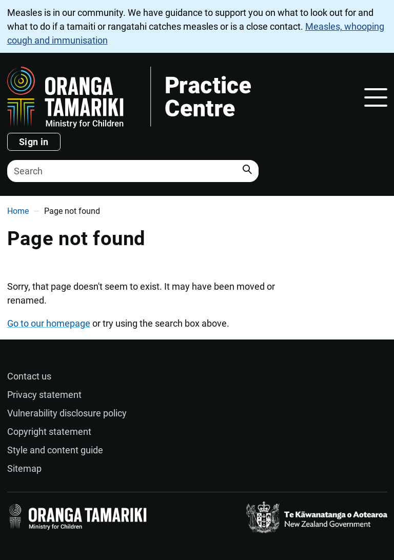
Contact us (29, 376)
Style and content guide (55, 450)
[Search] (133, 171)
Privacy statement (44, 394)
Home (18, 211)
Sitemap (24, 468)
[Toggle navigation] (375, 97)
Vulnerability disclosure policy (67, 413)
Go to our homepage (48, 323)
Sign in (34, 141)
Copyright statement (49, 431)
